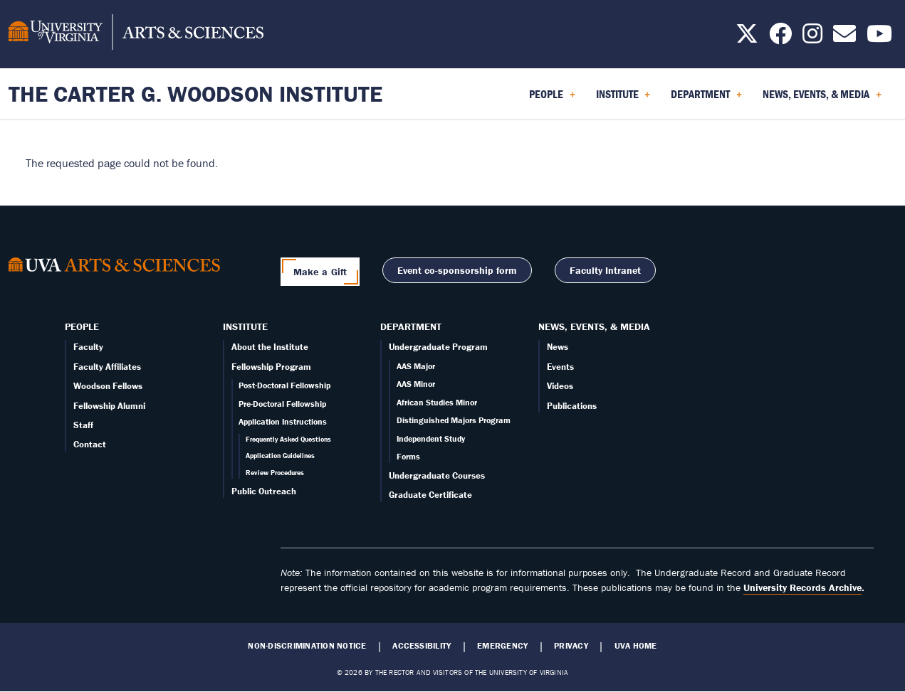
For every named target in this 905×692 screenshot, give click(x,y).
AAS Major (416, 366)
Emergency (502, 646)
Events (560, 367)
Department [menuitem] (706, 99)
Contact (89, 444)
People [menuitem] (552, 99)
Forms (408, 456)
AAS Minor (416, 383)
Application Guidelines (280, 455)
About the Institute (269, 347)
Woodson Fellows (107, 386)
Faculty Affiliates (107, 367)
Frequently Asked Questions (288, 439)
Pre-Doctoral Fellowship (282, 403)
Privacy (571, 646)
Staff (83, 425)
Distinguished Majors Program (454, 420)
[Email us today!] (844, 38)
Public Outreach (263, 491)
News (557, 347)
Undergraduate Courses (437, 475)
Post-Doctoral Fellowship (284, 385)
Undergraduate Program (438, 347)
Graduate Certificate (430, 495)
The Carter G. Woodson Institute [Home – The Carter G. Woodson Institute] (195, 93)
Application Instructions (283, 421)
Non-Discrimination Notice (307, 646)
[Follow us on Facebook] (780, 38)
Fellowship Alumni (109, 406)
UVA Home (635, 646)
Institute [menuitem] (623, 99)
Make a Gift (320, 271)
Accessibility (421, 646)
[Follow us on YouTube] (879, 38)
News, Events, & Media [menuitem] (822, 99)
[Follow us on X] (747, 38)
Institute (245, 326)
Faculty (88, 347)
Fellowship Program (271, 367)
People (82, 326)
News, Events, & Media (594, 326)
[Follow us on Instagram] (812, 38)
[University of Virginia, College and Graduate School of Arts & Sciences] (136, 34)
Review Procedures (275, 472)
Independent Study (431, 438)
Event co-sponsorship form (457, 270)
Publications (572, 406)
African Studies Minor (437, 402)
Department (410, 326)
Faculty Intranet (605, 270)
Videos (560, 386)
